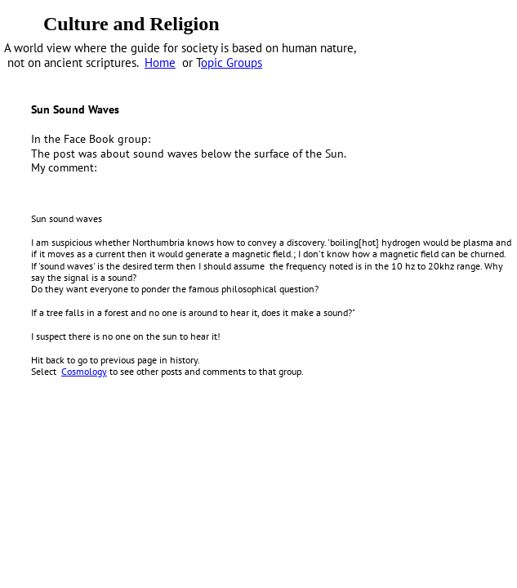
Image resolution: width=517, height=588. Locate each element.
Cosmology (84, 371)
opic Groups (231, 62)
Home (160, 62)
